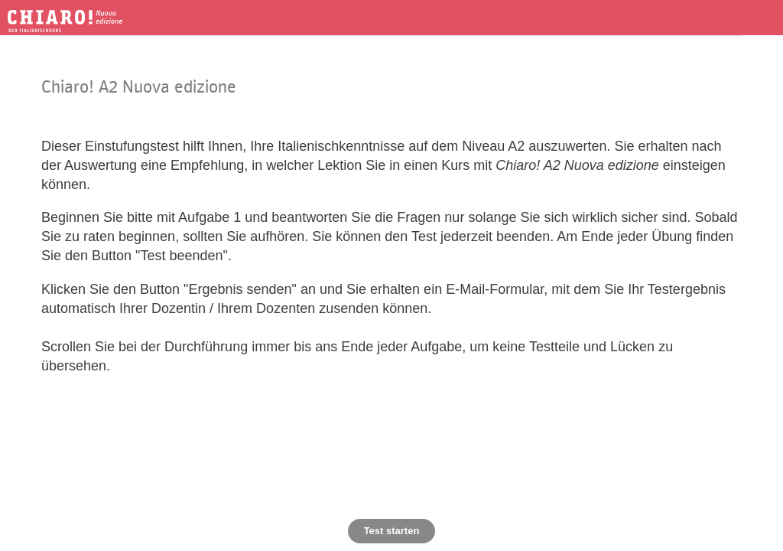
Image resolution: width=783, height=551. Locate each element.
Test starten (392, 530)
